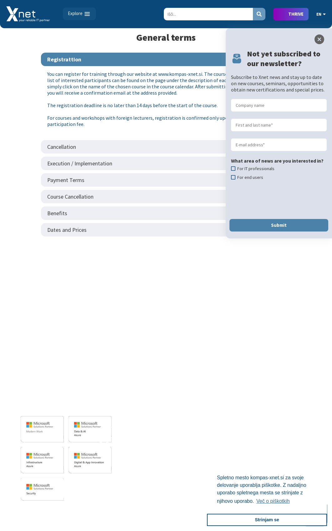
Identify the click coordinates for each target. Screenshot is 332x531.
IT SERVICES (116, 360)
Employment (290, 379)
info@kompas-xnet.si (60, 406)
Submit (279, 225)
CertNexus (173, 440)
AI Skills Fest (175, 449)
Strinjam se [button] (267, 519)
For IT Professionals (184, 379)
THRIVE (296, 14)
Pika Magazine (291, 433)
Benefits (57, 213)
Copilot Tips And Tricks (187, 458)
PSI (222, 394)
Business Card (291, 370)
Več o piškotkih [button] (273, 501)
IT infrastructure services (132, 394)
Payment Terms (65, 180)
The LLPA (286, 424)
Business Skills (178, 397)
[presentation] (278, 199)
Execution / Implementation (79, 163)
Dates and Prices (67, 229)
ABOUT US (285, 360)
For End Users (176, 370)
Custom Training (180, 388)
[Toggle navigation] (79, 14)
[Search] (208, 14)
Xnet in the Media (294, 415)
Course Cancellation (70, 196)
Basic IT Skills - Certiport (246, 370)
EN (321, 14)
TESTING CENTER (238, 360)
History (284, 443)
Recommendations (296, 406)
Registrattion (64, 59)
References (174, 406)
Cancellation (61, 146)
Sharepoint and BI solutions (135, 403)
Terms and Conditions (185, 415)
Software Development (129, 370)
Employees (288, 388)
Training (171, 360)
